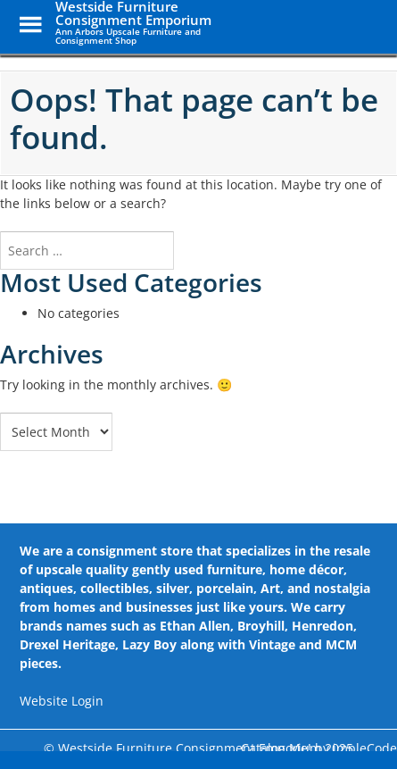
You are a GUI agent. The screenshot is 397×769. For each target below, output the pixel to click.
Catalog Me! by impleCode (319, 748)
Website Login (61, 700)
